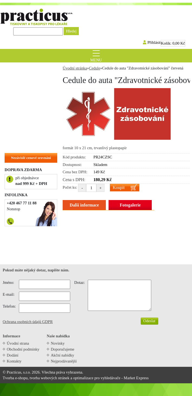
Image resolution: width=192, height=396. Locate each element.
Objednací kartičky (23, 120)
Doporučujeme (62, 349)
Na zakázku (17, 145)
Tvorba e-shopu (15, 378)
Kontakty (14, 361)
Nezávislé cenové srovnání (31, 158)
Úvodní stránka (75, 68)
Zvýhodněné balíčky (24, 70)
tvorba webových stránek (49, 378)
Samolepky (16, 111)
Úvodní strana (18, 343)
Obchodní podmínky (23, 349)
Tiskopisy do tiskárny (25, 86)
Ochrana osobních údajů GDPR (28, 322)
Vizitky (13, 128)
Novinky (58, 343)
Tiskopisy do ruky (22, 95)
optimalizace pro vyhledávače (96, 378)
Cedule (13, 103)
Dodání (12, 355)
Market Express (136, 378)
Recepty (14, 78)
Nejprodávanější (64, 361)
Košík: (173, 43)
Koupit (118, 187)
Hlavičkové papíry (22, 137)
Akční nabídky (62, 355)
